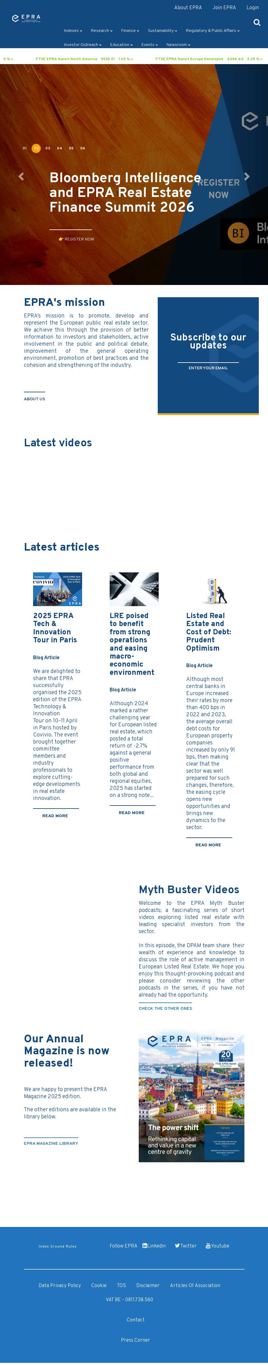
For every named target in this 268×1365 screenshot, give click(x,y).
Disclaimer (148, 1286)
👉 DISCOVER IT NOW (79, 270)
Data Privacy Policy (60, 1286)
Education (121, 45)
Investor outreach (83, 45)
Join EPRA (224, 8)
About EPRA (188, 8)
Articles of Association (195, 1286)
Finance (130, 31)
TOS (121, 1286)
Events (150, 45)
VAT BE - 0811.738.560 (129, 1300)
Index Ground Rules (58, 1246)
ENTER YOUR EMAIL (208, 368)
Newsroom (179, 45)
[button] (20, 174)
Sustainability (162, 31)
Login (253, 8)
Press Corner (135, 1340)
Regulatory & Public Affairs (213, 31)
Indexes (73, 31)
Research (102, 31)
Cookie (99, 1286)
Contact (136, 1320)
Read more (55, 816)
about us (34, 399)
